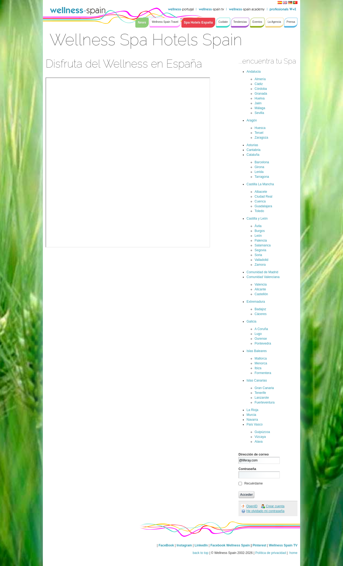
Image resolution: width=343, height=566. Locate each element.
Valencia (261, 284)
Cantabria (253, 150)
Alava (259, 441)
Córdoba (261, 89)
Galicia (251, 321)
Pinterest (259, 545)
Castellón (261, 294)
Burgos (260, 231)
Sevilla (259, 113)
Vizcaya (260, 437)
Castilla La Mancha (260, 184)
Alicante (260, 289)
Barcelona (262, 162)
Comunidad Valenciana (263, 277)
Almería (260, 79)
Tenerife (260, 393)
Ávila (258, 226)
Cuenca (260, 201)
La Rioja (252, 410)
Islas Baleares (257, 351)
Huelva (259, 98)
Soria (258, 255)
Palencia (261, 240)
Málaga (260, 108)
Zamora (260, 265)
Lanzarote (262, 397)
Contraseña (247, 469)
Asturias (252, 145)
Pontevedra (263, 343)
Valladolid (261, 260)
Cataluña (253, 155)
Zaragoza (261, 137)
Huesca (260, 128)
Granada (261, 93)
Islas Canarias (257, 380)
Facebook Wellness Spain (230, 545)
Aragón (252, 120)
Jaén (258, 103)
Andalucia (254, 71)
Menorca (261, 363)
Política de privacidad (270, 553)
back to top (200, 553)
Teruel (259, 133)
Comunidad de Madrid (262, 272)
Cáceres (261, 314)
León (258, 236)
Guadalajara (263, 206)
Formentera (263, 373)
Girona (259, 167)
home (293, 553)
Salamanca (263, 245)
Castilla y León (257, 218)
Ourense (261, 339)
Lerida (259, 172)
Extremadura (256, 302)
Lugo (258, 334)
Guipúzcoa (262, 432)
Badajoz (260, 309)
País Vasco (255, 424)
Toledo (259, 211)
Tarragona (262, 177)
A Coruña (261, 329)
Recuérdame (253, 483)
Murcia (251, 415)
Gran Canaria (264, 388)
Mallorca (261, 358)
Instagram (184, 545)
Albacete (261, 192)
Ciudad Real (263, 196)
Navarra (252, 419)
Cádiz (259, 84)
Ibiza (258, 368)
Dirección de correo (253, 454)
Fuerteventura (265, 402)
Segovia (260, 250)
